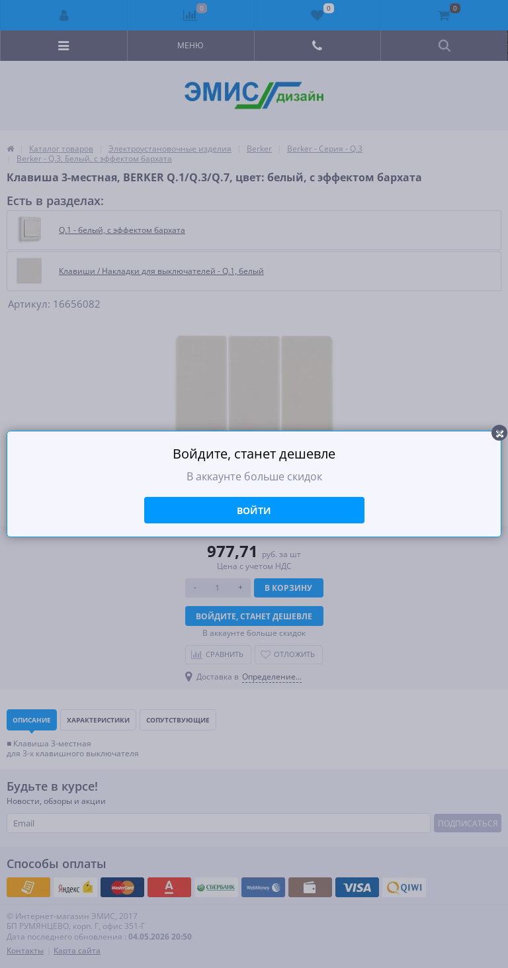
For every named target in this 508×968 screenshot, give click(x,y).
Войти (254, 510)
